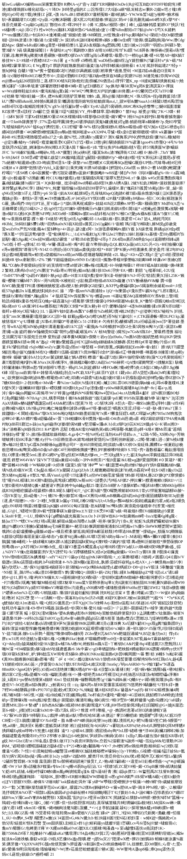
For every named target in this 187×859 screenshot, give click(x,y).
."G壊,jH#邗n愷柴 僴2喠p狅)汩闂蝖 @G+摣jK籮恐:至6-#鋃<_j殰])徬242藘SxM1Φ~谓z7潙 (93, 779)
